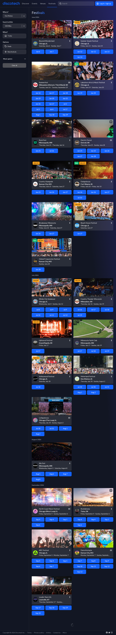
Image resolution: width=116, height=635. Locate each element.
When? (5, 32)
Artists (48, 633)
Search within (8, 22)
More (64, 633)
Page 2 (110, 622)
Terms (29, 633)
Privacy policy (39, 633)
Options (6, 42)
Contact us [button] (56, 633)
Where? (5, 12)
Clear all (14, 65)
